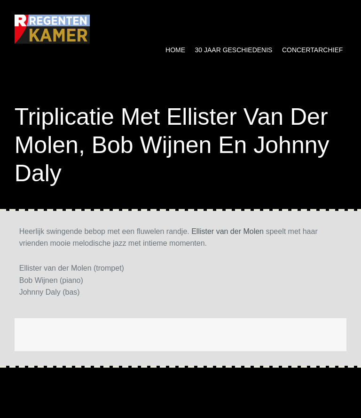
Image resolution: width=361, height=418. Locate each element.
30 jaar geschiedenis (234, 50)
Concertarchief (312, 50)
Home (175, 50)
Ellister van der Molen (227, 231)
